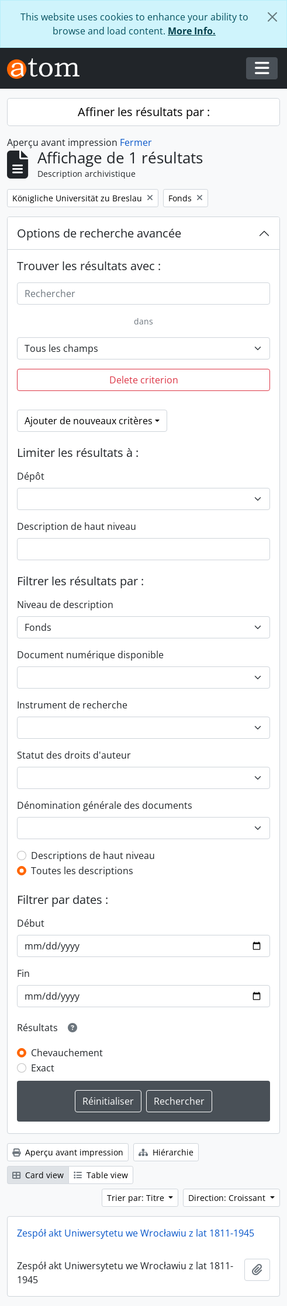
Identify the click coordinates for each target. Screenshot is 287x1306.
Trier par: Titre (137, 1197)
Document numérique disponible (90, 654)
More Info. (192, 31)
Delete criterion (143, 379)
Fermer (136, 142)
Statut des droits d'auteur (74, 755)
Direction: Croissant (228, 1197)
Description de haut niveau (76, 526)
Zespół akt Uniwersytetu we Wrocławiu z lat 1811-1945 (135, 1233)
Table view (101, 1175)
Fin (23, 973)
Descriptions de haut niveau (93, 855)
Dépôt (30, 476)
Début (30, 923)
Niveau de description (65, 604)
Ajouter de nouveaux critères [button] (89, 420)
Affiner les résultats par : (144, 112)
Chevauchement (67, 1052)
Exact (42, 1067)
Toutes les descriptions (82, 870)
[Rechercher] (143, 293)
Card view (38, 1175)
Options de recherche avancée (99, 233)
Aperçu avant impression (67, 1152)
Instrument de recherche (72, 705)
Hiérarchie (166, 1152)
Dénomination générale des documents (104, 805)
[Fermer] (272, 17)
